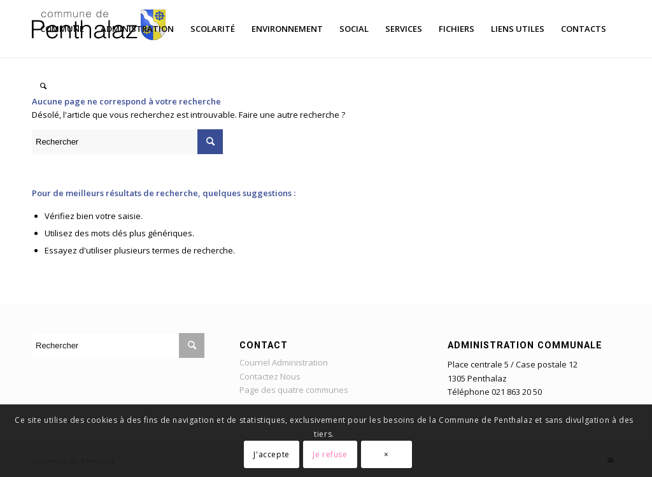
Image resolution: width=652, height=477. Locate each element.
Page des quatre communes (293, 389)
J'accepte (271, 454)
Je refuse (330, 454)
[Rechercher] (43, 86)
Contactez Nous (270, 376)
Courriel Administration (283, 362)
